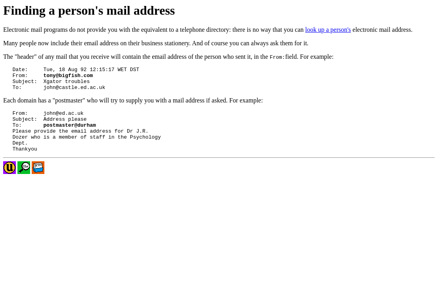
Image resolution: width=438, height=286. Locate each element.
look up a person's (328, 29)
